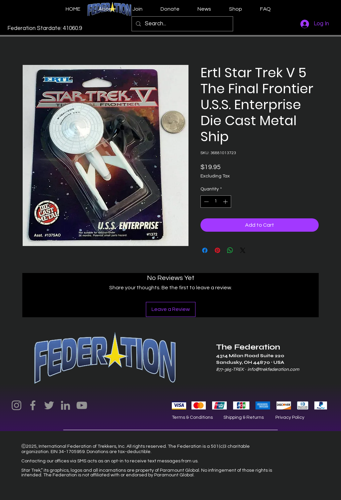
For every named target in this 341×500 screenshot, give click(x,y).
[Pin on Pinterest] (217, 250)
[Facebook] (32, 405)
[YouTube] (81, 405)
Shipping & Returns (243, 417)
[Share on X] (243, 250)
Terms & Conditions (192, 417)
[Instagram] (16, 405)
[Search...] (182, 24)
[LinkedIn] (65, 405)
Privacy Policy (289, 417)
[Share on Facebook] (205, 250)
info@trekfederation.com (273, 369)
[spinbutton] (216, 201)
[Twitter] (49, 405)
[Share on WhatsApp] (230, 250)
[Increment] (226, 201)
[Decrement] (205, 201)
